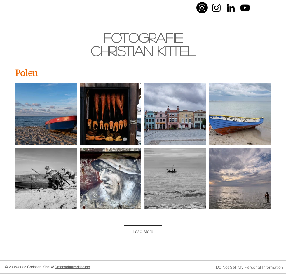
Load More (143, 231)
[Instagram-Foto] (202, 7)
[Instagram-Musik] (216, 7)
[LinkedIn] (230, 7)
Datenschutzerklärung (72, 267)
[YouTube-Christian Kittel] (245, 7)
